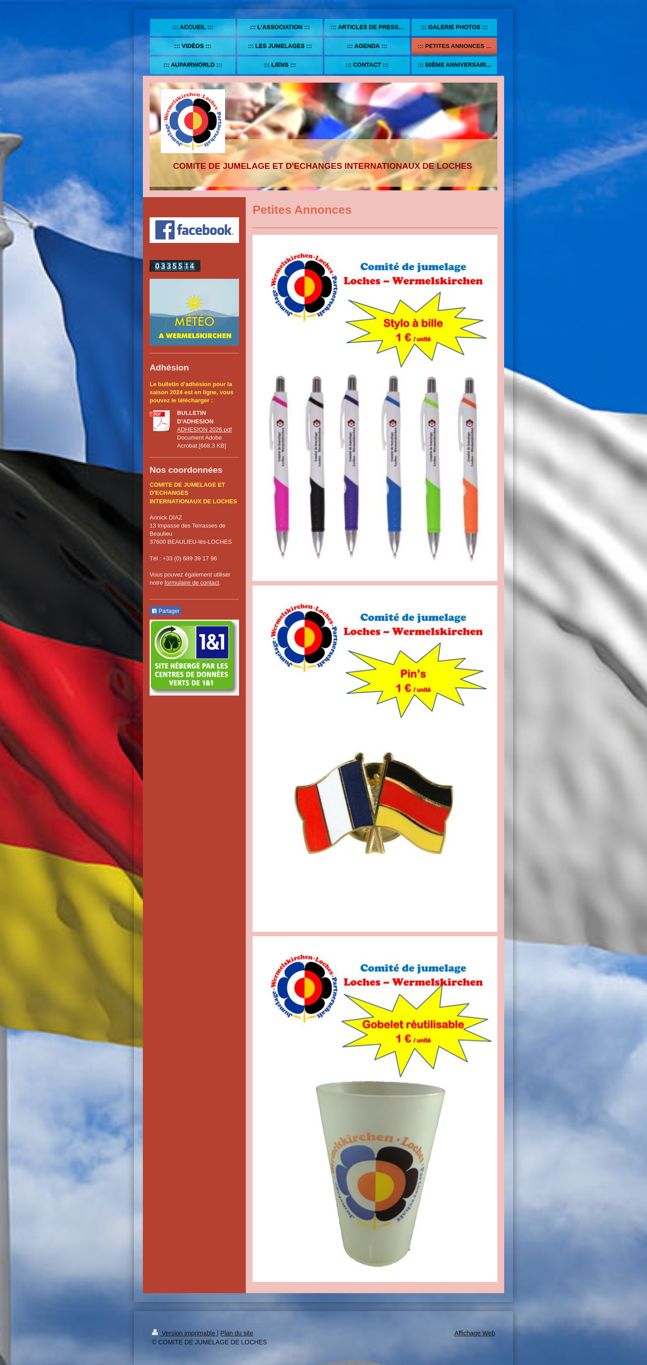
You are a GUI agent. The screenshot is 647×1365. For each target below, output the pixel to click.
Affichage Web (474, 1333)
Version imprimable (184, 1333)
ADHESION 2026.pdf (204, 429)
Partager (165, 611)
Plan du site (236, 1333)
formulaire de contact (191, 582)
